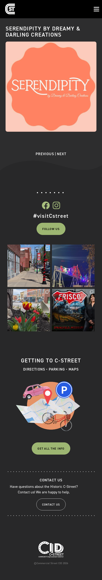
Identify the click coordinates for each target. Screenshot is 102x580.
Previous (45, 154)
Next (61, 154)
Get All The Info (50, 449)
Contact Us (51, 504)
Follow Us (51, 229)
